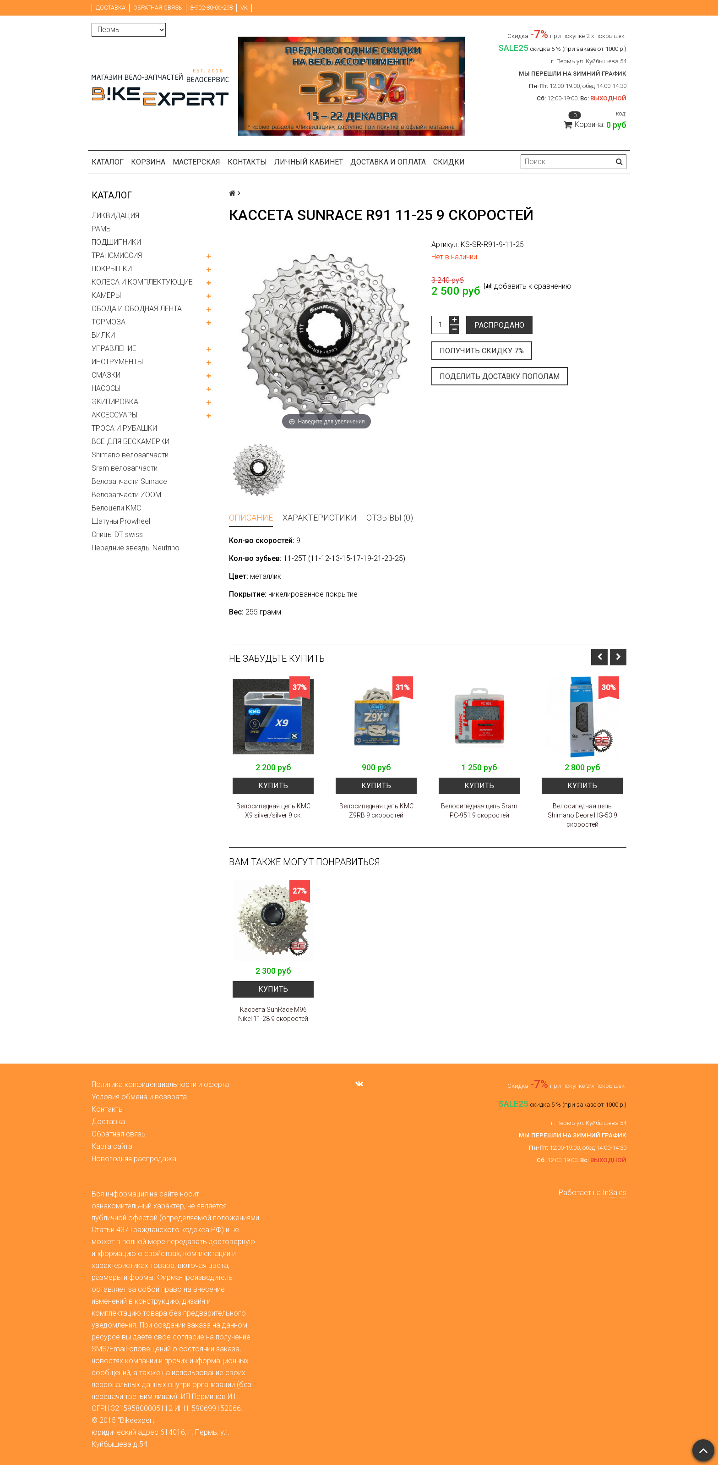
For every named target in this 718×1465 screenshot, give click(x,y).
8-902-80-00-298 (211, 7)
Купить (273, 785)
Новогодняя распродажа (134, 1158)
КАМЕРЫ (106, 295)
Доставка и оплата (388, 162)
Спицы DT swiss (117, 534)
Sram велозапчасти (125, 468)
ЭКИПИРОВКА (115, 401)
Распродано (499, 325)
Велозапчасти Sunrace (129, 481)
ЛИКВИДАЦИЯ (115, 215)
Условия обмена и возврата (139, 1096)
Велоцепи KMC (116, 508)
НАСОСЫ (106, 388)
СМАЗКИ (106, 375)
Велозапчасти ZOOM (126, 494)
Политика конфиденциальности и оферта (160, 1084)
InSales (614, 1192)
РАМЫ (102, 229)
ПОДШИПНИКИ (116, 242)
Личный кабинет (308, 162)
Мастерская (196, 162)
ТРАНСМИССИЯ (117, 255)
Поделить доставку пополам (500, 376)
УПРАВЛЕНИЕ (114, 348)
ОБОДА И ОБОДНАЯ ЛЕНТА (137, 308)
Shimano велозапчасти (130, 454)
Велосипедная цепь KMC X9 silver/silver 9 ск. (273, 810)
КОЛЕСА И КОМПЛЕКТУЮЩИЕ (142, 282)
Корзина (148, 162)
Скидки (449, 162)
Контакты (247, 162)
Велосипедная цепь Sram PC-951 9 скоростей (479, 810)
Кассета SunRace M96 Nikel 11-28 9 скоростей (273, 1014)
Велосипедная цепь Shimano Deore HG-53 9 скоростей (582, 815)
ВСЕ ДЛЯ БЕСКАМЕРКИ (130, 441)
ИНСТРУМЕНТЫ (117, 361)
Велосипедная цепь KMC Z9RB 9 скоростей (376, 810)
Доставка (110, 7)
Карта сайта (112, 1146)
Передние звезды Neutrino (136, 547)
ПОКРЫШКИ (112, 268)
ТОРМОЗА (108, 322)
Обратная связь (157, 7)
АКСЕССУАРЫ (114, 415)
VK (244, 7)
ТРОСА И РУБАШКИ (124, 428)
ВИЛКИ (103, 335)
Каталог (108, 162)
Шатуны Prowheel (121, 521)
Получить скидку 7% (482, 350)
